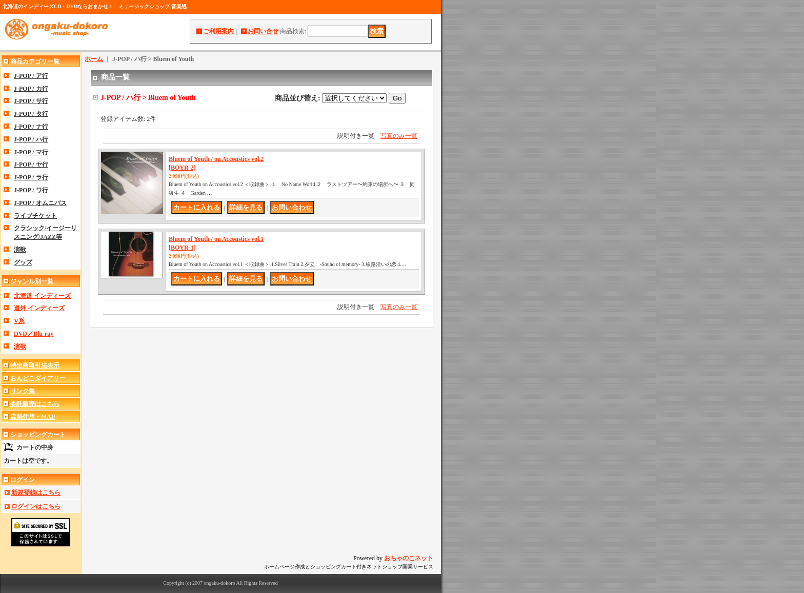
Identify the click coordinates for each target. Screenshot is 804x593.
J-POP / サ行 (31, 101)
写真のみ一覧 (398, 135)
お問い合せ (263, 31)
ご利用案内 (218, 31)
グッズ (23, 262)
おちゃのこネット (408, 558)
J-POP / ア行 (31, 75)
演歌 (20, 249)
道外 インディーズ (39, 308)
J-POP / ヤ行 (31, 164)
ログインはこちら (36, 506)
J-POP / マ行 (31, 152)
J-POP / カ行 (31, 88)
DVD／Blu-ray (33, 333)
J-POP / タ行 (31, 113)
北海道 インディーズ (42, 295)
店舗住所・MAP (32, 416)
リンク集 (22, 391)
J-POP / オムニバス (40, 203)
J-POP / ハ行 (31, 139)
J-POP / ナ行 (31, 126)
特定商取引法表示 (34, 365)
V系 (19, 320)
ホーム (94, 59)
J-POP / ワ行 (31, 190)
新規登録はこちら (36, 492)
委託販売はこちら (34, 403)
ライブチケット (35, 215)
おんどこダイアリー (38, 378)
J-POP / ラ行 (31, 177)
